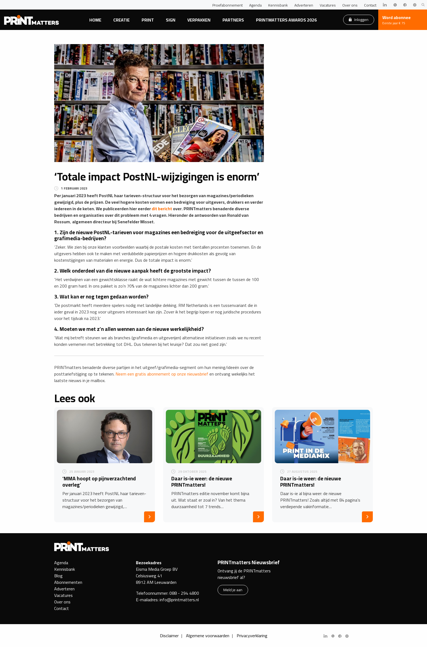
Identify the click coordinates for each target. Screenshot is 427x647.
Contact (370, 5)
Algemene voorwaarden (207, 635)
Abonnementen (68, 582)
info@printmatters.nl (179, 600)
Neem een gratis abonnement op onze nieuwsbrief (161, 374)
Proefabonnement (227, 5)
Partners (233, 20)
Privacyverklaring (252, 635)
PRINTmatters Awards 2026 (286, 20)
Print (148, 20)
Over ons (350, 5)
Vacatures (328, 5)
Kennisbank (278, 5)
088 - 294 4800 (184, 593)
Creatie (121, 20)
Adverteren (303, 5)
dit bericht (162, 209)
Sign (170, 20)
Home (95, 20)
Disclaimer (169, 635)
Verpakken (199, 20)
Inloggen (358, 19)
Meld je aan (232, 589)
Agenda (255, 5)
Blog (58, 576)
